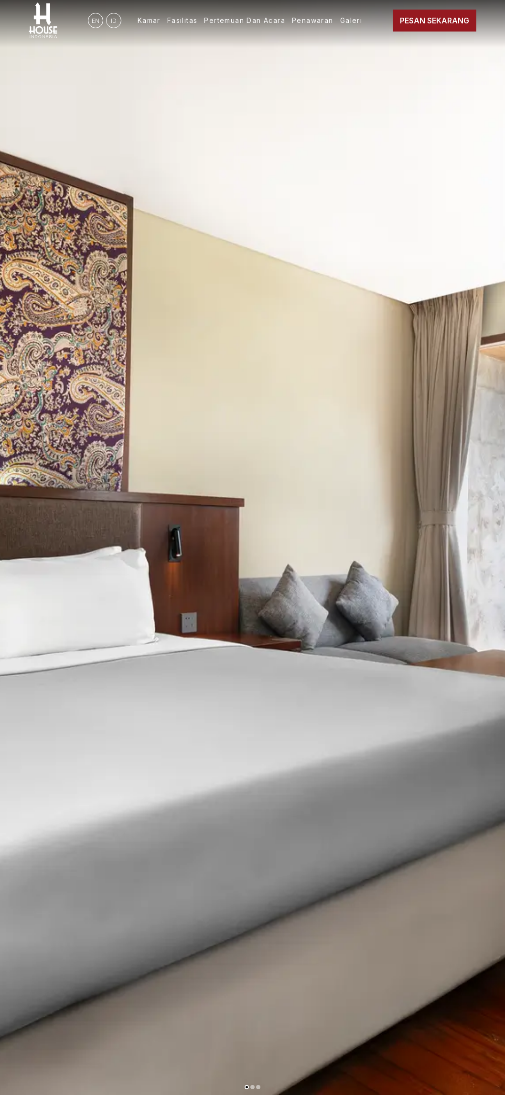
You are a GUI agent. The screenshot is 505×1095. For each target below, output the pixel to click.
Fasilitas (182, 20)
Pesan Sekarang (434, 20)
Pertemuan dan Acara (244, 20)
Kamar (149, 20)
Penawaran (312, 20)
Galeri (351, 20)
